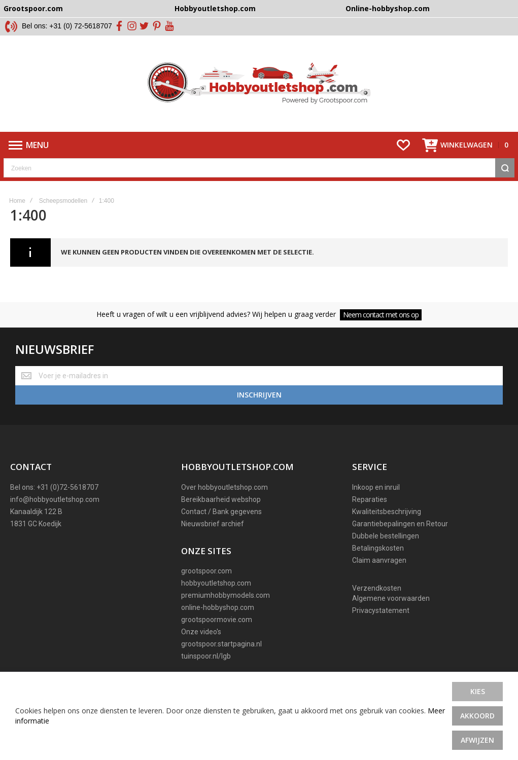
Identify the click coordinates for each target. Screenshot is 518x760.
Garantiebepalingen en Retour (400, 524)
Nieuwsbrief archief (212, 524)
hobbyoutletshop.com (216, 583)
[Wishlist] (403, 145)
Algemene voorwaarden (391, 598)
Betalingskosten (378, 548)
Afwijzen (477, 740)
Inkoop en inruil (376, 487)
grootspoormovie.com (216, 620)
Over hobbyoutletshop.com (224, 487)
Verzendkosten (376, 588)
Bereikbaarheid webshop (221, 499)
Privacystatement (380, 610)
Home (17, 200)
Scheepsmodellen (63, 200)
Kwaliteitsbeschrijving (386, 512)
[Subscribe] (259, 395)
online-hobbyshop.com (217, 607)
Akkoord (477, 715)
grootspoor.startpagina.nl (221, 644)
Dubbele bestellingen (385, 536)
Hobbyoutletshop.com (215, 8)
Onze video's (201, 632)
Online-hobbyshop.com (388, 8)
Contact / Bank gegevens (221, 512)
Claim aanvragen (379, 560)
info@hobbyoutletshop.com (54, 499)
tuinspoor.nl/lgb (206, 656)
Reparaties (369, 499)
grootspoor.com (206, 571)
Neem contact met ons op (381, 314)
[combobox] (259, 167)
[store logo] (259, 84)
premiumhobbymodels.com (225, 595)
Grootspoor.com (33, 8)
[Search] (504, 167)
